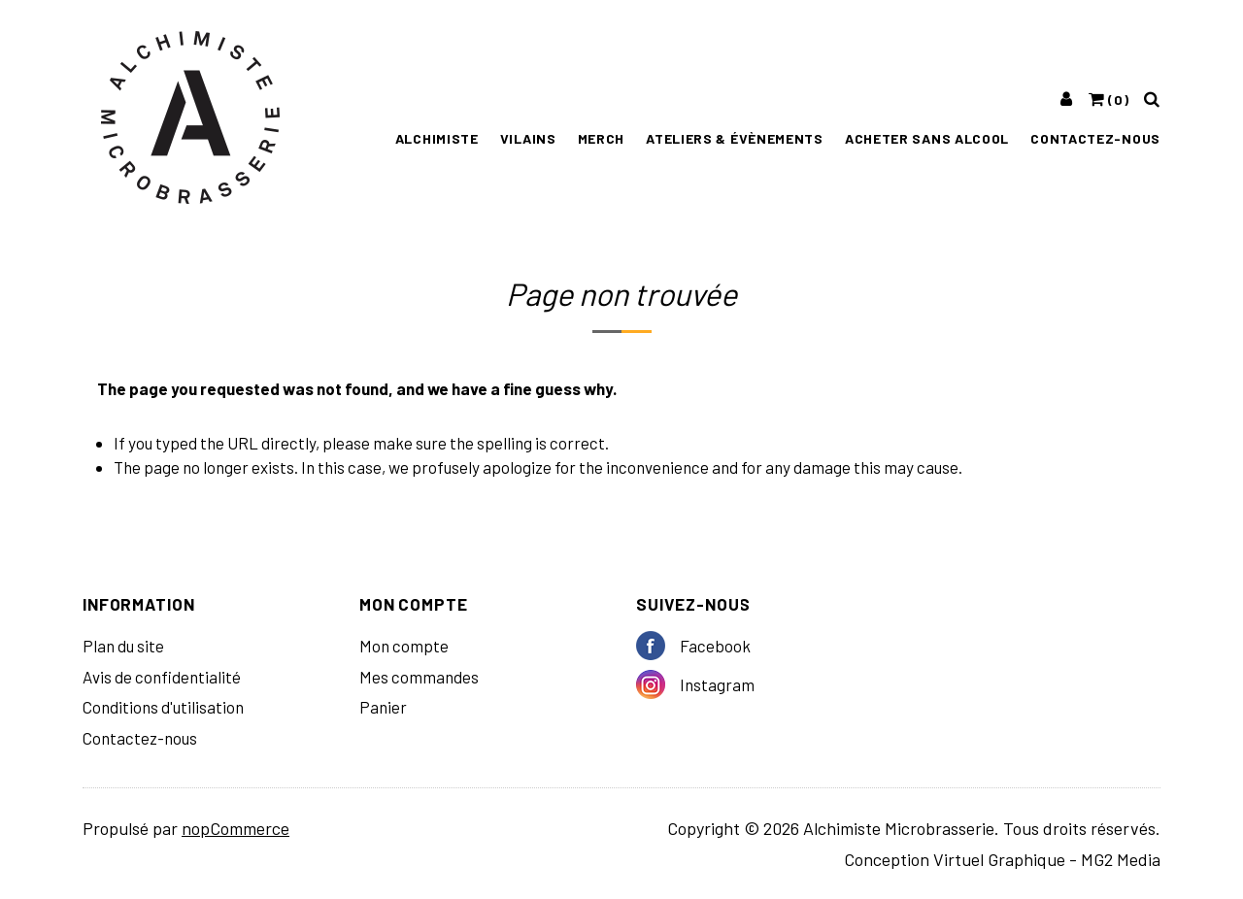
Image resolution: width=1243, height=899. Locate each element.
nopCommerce (235, 828)
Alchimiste (437, 138)
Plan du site (123, 645)
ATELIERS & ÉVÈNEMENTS (734, 138)
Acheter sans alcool (927, 138)
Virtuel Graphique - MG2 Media (1046, 859)
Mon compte (404, 645)
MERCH (601, 138)
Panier (383, 706)
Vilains (528, 138)
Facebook (658, 645)
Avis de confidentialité (162, 676)
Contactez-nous (1095, 138)
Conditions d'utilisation (163, 706)
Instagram (658, 684)
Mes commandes (419, 676)
